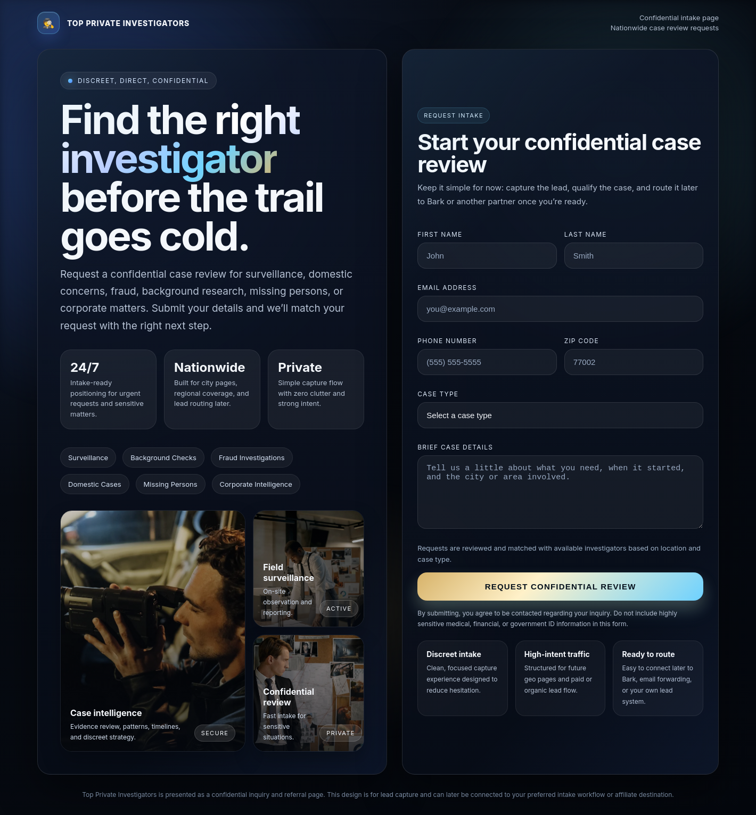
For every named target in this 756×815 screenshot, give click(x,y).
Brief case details (455, 447)
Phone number (446, 341)
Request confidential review (560, 586)
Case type (437, 394)
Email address (446, 288)
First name (439, 234)
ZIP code (581, 341)
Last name (585, 234)
